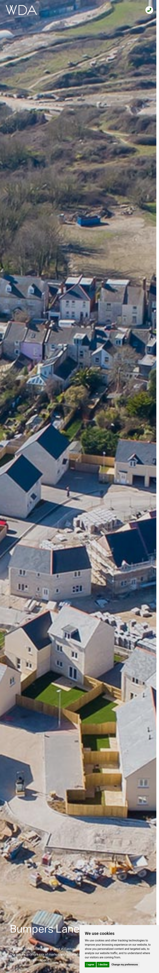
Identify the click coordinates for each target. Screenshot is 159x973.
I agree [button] (90, 964)
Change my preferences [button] (124, 964)
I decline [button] (103, 964)
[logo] (21, 10)
